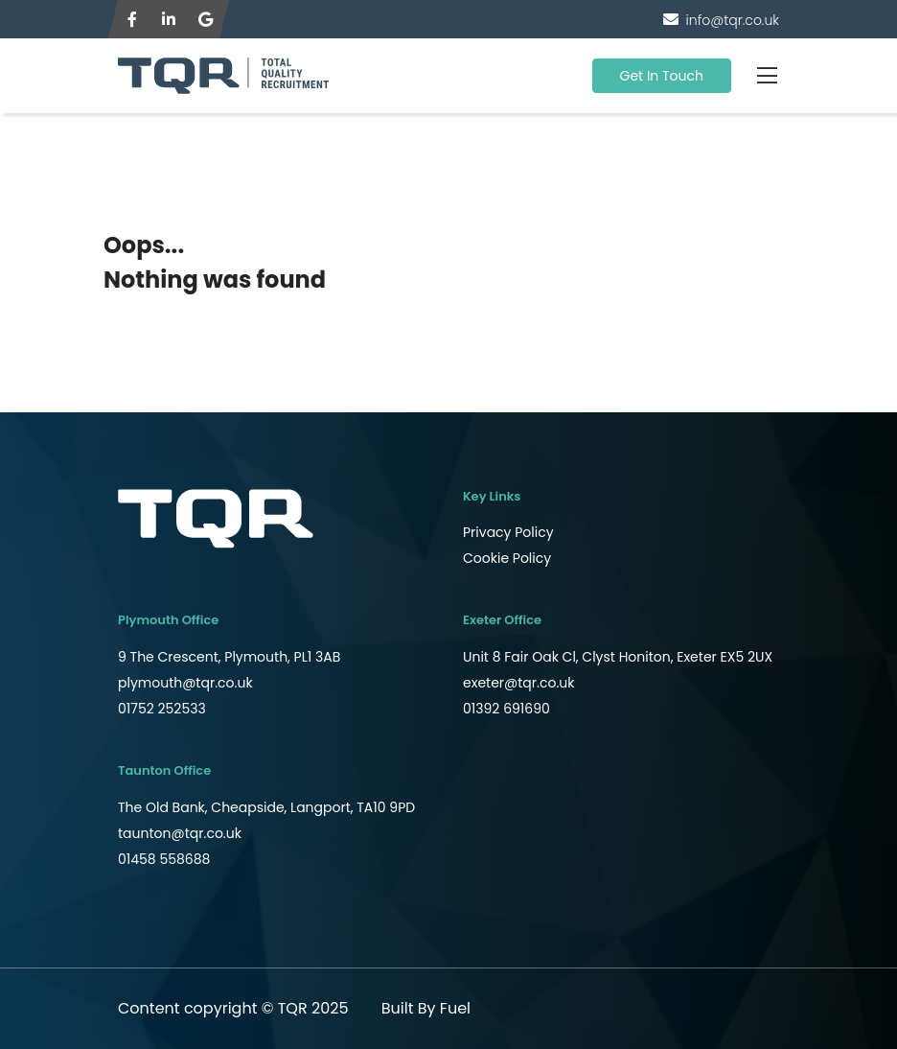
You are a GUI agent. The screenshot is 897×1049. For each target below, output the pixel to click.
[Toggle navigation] (766, 75)
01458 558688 (164, 859)
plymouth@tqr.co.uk (185, 682)
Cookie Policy (507, 558)
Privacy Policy (508, 532)
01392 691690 (506, 708)
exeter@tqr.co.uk (519, 682)
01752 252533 (162, 708)
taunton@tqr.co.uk (180, 833)
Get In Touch (662, 75)
